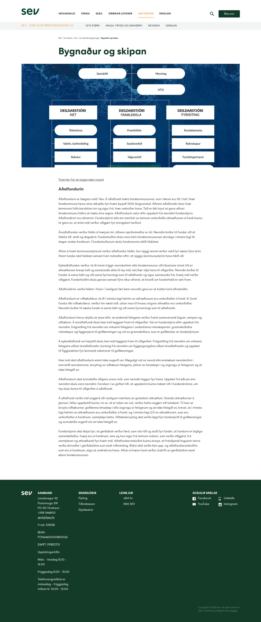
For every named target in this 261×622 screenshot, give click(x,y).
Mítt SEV (127, 504)
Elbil (99, 14)
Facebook (202, 498)
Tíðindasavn (87, 504)
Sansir (234, 611)
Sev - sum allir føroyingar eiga (87, 38)
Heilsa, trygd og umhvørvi (124, 26)
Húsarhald (67, 14)
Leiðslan (171, 26)
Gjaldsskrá (86, 510)
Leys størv (93, 26)
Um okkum (146, 14)
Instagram (228, 504)
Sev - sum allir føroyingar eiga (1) (47, 25)
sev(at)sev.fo (46, 517)
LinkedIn (227, 498)
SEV (59, 38)
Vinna (85, 14)
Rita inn (229, 14)
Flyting (83, 498)
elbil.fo (126, 498)
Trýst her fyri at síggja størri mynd (81, 180)
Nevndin (154, 26)
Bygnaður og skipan (109, 38)
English (165, 14)
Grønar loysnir (120, 14)
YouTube (201, 504)
